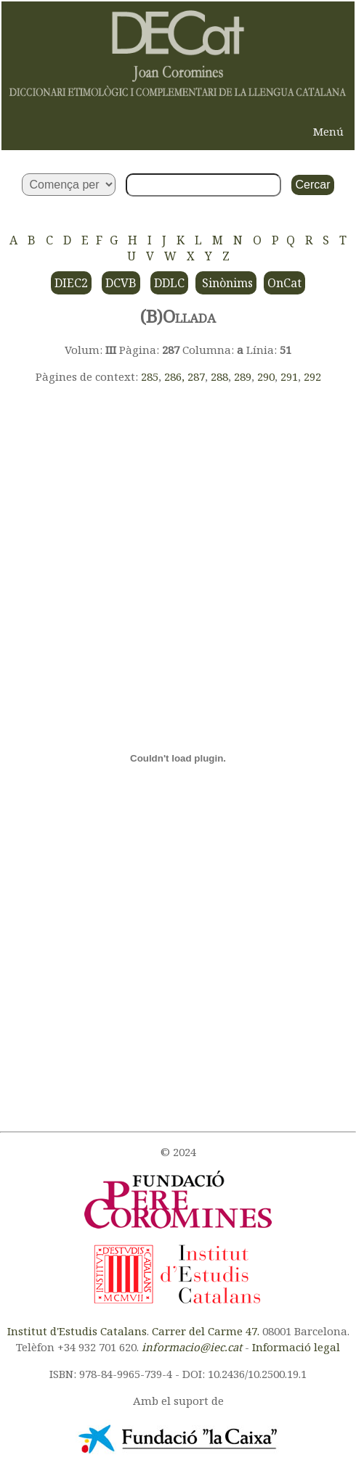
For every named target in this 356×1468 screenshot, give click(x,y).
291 (289, 376)
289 (242, 376)
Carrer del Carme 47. (205, 1331)
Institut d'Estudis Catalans (77, 1331)
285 (149, 376)
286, (175, 376)
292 (312, 376)
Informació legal (296, 1347)
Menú (328, 131)
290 (266, 376)
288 (219, 376)
